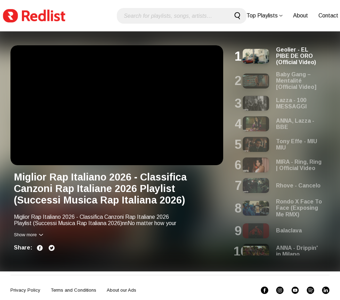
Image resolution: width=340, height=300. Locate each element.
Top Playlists (264, 15)
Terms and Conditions (73, 290)
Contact (328, 15)
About (300, 15)
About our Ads (121, 290)
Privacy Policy (25, 290)
